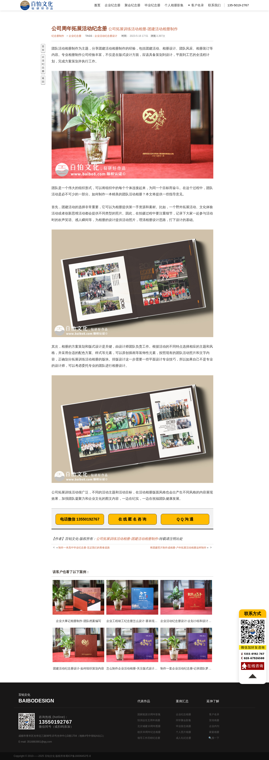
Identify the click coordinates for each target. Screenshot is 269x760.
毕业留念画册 (183, 726)
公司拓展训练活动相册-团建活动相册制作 (127, 538)
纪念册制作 (57, 35)
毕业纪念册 (152, 5)
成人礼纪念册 (183, 737)
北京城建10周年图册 (148, 726)
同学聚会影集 (183, 720)
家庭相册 (214, 732)
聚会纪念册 (132, 5)
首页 (97, 5)
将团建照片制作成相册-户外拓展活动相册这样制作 (178, 547)
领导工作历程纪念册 (148, 737)
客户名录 (214, 714)
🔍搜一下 (213, 737)
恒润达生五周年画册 (148, 720)
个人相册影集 (174, 5)
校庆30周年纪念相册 (148, 732)
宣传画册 (214, 720)
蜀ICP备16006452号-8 (78, 756)
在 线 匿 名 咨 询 (132, 519)
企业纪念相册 (183, 714)
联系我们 (214, 5)
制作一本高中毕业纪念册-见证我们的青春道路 (84, 547)
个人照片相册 (183, 732)
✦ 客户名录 (196, 5)
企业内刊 (214, 726)
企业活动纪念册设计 (106, 35)
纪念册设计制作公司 (36, 5)
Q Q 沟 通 (185, 519)
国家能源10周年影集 (148, 714)
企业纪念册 (112, 5)
